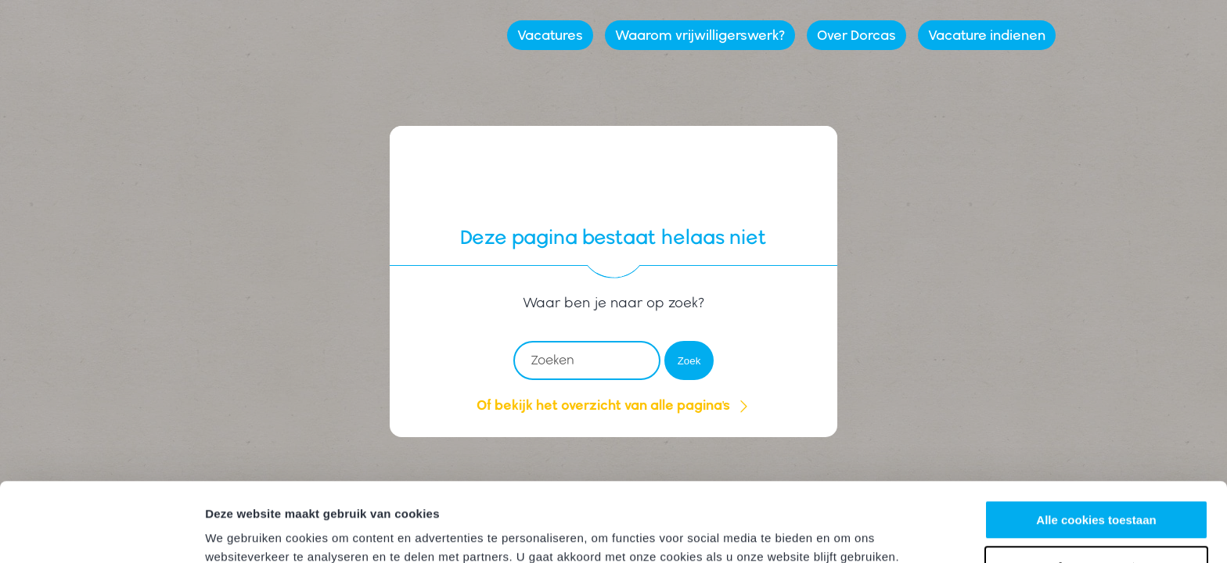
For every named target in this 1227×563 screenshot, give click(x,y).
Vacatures (550, 35)
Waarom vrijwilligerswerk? (700, 35)
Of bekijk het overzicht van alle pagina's (613, 405)
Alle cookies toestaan (1096, 452)
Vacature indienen (986, 35)
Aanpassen (1097, 497)
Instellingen (238, 532)
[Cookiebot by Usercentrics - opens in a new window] (101, 532)
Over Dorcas (856, 35)
